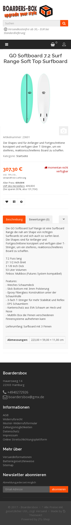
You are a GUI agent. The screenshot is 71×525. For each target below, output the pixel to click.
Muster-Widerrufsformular (20, 423)
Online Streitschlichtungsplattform (25, 439)
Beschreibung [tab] (14, 219)
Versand (41, 511)
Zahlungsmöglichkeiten (17, 427)
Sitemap (8, 465)
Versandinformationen (17, 457)
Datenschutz (11, 431)
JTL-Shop (44, 519)
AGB (6, 415)
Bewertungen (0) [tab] (39, 219)
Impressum (10, 435)
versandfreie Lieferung (14, 177)
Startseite (22, 156)
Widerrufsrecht (13, 419)
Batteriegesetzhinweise (18, 461)
